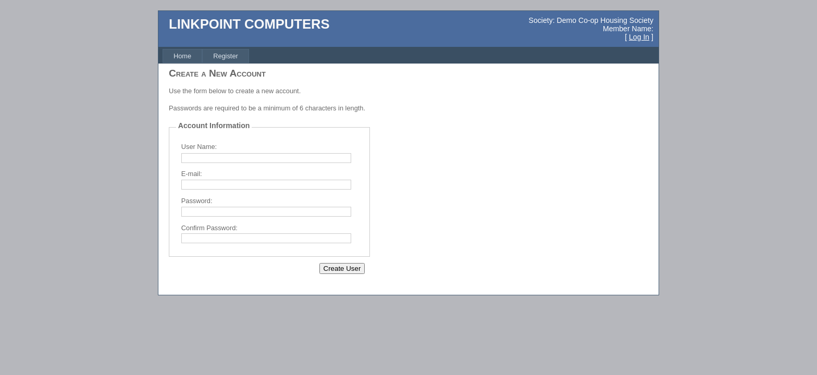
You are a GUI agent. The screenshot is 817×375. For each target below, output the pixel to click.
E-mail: (191, 174)
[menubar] (206, 56)
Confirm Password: (209, 228)
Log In (639, 37)
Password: (197, 201)
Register (225, 56)
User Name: (199, 147)
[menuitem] (182, 56)
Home (182, 56)
